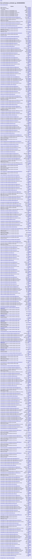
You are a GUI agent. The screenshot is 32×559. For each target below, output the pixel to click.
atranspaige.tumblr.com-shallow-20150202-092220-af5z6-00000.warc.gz (11, 27)
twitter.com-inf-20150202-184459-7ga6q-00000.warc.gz (8, 269)
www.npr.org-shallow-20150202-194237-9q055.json (8, 465)
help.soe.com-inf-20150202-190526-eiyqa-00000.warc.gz (9, 125)
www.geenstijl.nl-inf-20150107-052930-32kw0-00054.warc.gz (9, 412)
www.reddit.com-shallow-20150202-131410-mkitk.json (8, 484)
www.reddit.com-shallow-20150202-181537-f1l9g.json (8, 493)
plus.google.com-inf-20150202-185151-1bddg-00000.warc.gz (9, 202)
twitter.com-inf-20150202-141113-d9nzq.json (7, 252)
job (28, 17)
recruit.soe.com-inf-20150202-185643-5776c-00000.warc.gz (9, 212)
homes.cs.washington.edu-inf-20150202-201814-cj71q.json (9, 144)
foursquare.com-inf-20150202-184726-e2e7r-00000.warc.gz (9, 116)
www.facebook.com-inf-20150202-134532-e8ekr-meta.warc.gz (9, 403)
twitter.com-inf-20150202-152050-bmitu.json (7, 260)
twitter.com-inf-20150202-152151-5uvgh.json (7, 267)
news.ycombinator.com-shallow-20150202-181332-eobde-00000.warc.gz (11, 164)
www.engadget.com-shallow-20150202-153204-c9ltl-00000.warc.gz (10, 387)
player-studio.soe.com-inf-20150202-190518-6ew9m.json (9, 200)
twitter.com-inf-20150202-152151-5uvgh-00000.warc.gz (8, 262)
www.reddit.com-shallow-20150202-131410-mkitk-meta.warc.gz (10, 481)
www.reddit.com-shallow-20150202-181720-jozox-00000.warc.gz (10, 495)
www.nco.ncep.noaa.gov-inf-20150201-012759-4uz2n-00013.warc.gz (10, 442)
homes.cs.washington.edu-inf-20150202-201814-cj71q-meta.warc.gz (10, 141)
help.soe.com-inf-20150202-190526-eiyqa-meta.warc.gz (8, 130)
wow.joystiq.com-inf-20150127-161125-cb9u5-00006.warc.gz (9, 296)
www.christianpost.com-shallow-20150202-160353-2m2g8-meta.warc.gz (11, 362)
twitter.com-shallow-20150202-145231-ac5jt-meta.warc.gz (9, 291)
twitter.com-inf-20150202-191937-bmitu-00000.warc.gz (8, 277)
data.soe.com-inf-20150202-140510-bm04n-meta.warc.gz (9, 91)
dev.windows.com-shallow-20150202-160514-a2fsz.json (8, 104)
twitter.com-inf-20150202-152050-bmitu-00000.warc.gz (8, 254)
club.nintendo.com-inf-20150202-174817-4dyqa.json (8, 84)
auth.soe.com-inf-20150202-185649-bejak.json (7, 46)
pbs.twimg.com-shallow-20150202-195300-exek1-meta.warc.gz (10, 187)
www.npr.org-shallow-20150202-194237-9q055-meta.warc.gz (9, 462)
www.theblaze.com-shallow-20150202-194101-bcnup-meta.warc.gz (10, 529)
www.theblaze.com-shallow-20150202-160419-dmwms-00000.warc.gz (11, 514)
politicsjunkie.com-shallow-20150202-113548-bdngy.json (9, 210)
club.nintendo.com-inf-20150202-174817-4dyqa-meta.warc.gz (9, 81)
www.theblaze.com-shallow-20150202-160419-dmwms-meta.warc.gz (10, 520)
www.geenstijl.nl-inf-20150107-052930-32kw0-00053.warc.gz (9, 408)
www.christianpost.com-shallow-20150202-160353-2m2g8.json (10, 365)
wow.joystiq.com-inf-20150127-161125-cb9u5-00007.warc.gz (9, 301)
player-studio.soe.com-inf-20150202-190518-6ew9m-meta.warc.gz (10, 197)
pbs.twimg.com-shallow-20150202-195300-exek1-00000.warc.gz (10, 184)
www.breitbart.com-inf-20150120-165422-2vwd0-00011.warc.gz (10, 333)
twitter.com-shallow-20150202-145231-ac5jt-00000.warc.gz (9, 286)
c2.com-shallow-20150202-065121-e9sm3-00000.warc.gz (9, 57)
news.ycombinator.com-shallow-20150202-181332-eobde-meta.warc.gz (11, 171)
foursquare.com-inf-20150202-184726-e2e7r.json (7, 123)
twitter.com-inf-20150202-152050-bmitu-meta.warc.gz (8, 257)
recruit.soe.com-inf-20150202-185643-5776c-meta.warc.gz (9, 216)
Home (1, 0)
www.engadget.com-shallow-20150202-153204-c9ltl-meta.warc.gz (10, 393)
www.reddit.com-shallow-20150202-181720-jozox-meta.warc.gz (10, 500)
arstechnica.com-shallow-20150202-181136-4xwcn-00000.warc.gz (10, 17)
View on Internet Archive (4, 4)
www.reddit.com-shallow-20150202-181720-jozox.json (8, 503)
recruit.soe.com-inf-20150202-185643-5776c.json (7, 219)
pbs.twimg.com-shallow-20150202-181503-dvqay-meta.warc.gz (10, 179)
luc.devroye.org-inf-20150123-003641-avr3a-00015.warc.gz (9, 153)
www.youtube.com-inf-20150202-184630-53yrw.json (8, 555)
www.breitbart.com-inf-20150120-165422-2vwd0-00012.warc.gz (10, 337)
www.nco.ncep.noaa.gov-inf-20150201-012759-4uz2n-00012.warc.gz (10, 435)
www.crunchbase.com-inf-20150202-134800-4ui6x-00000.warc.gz (10, 367)
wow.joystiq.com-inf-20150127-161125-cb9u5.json (8, 306)
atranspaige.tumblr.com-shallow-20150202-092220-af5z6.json (9, 36)
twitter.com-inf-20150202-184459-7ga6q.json (7, 275)
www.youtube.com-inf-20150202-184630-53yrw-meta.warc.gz (9, 552)
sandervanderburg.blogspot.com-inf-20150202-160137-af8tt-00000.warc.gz (11, 228)
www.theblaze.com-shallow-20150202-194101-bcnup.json (9, 532)
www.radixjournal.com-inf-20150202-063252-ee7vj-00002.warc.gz (10, 472)
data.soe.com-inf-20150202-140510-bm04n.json (7, 94)
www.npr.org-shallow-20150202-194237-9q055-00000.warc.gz (9, 458)
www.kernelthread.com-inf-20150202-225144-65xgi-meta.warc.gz (10, 425)
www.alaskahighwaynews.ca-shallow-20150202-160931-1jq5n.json (10, 331)
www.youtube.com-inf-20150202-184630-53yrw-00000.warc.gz (10, 547)
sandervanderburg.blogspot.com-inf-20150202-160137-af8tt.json (10, 239)
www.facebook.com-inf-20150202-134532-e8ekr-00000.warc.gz (10, 400)
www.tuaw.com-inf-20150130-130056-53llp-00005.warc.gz (9, 534)
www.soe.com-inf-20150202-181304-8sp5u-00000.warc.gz (9, 505)
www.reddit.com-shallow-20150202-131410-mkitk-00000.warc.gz (10, 477)
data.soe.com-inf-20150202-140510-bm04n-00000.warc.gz (9, 86)
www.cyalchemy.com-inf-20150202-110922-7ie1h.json (8, 385)
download (29, 7)
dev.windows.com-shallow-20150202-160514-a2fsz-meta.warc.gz (10, 101)
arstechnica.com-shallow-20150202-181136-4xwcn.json (8, 25)
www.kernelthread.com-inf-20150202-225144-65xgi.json (8, 428)
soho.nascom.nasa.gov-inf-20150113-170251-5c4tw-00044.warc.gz (10, 241)
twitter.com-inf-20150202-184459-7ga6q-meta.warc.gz (8, 272)
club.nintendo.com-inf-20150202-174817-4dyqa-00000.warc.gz (10, 76)
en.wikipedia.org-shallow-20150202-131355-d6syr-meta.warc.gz (10, 112)
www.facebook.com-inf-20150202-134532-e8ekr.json (8, 406)
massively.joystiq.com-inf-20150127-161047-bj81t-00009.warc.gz (10, 158)
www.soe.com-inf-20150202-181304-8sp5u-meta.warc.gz (9, 510)
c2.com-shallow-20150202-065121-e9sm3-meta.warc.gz (9, 62)
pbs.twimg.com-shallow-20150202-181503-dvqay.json (8, 182)
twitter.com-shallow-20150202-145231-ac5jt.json (7, 294)
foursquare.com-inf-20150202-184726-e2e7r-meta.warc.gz (9, 120)
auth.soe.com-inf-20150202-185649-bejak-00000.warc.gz (9, 38)
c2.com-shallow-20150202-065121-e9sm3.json (7, 65)
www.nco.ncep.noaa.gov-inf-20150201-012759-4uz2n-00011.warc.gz (10, 430)
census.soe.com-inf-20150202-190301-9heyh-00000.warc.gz (9, 67)
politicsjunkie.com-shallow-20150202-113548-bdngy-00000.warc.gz (10, 205)
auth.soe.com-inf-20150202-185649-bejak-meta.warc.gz (8, 43)
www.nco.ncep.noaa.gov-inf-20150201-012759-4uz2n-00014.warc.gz (10, 447)
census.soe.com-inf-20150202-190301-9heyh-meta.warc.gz (9, 72)
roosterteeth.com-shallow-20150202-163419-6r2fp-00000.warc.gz (10, 221)
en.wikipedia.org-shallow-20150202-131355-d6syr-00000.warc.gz (10, 106)
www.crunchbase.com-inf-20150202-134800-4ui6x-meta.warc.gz (10, 373)
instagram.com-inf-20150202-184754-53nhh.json (7, 151)
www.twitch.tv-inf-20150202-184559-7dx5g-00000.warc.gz (9, 539)
